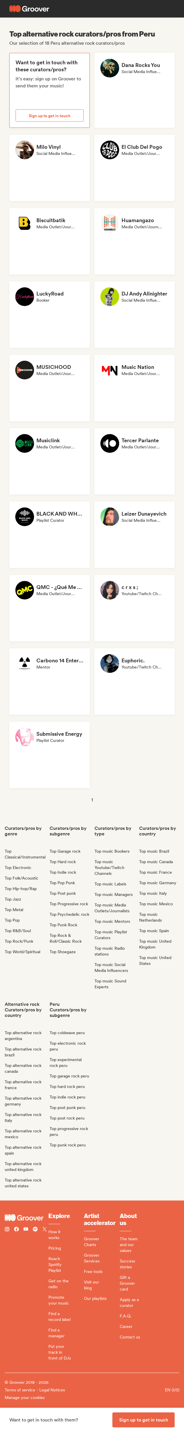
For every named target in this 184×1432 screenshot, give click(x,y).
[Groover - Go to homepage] (26, 1217)
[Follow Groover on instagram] (7, 1230)
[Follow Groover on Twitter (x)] (44, 1230)
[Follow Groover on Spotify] (35, 1230)
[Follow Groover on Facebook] (16, 1230)
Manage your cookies (25, 1397)
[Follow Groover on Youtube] (25, 1230)
